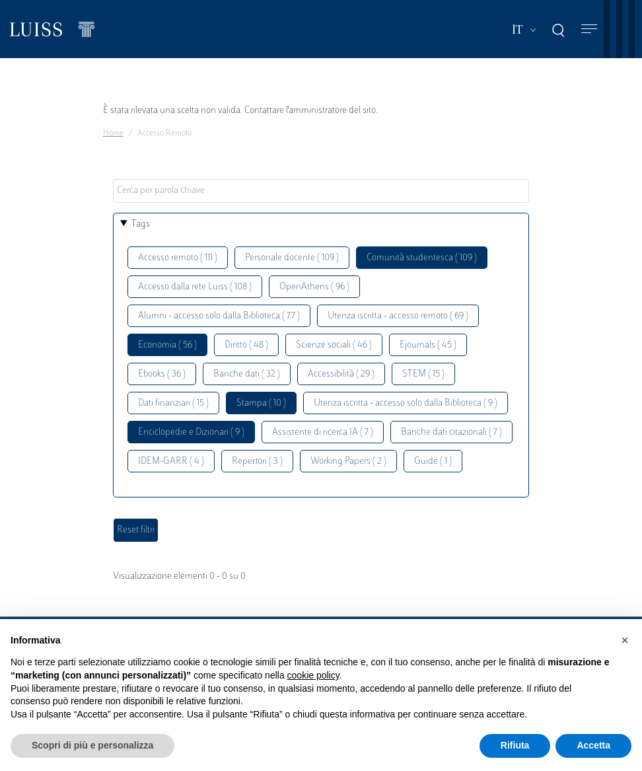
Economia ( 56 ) (167, 345)
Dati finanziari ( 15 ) (173, 403)
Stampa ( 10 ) (261, 403)
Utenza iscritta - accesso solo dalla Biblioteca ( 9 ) (405, 403)
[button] (624, 640)
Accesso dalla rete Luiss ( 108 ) (195, 287)
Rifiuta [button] (515, 745)
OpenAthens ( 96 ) (314, 287)
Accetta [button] (593, 745)
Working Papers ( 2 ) (348, 461)
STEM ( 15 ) (423, 374)
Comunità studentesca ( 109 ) (422, 258)
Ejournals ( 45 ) (428, 345)
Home (113, 133)
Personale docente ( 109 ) (292, 258)
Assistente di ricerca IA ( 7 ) (322, 432)
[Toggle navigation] (589, 29)
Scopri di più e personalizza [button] (92, 745)
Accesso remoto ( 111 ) (177, 258)
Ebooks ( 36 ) (162, 374)
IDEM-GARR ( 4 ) (171, 461)
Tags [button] (140, 224)
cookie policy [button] (313, 675)
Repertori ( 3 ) (257, 461)
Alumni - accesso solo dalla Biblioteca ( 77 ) (219, 316)
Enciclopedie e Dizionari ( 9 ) (191, 432)
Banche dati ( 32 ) (246, 374)
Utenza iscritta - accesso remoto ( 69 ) (398, 316)
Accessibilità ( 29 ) (341, 374)
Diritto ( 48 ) (246, 345)
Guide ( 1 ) (433, 461)
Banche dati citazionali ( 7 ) (451, 432)
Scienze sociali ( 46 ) (334, 345)
